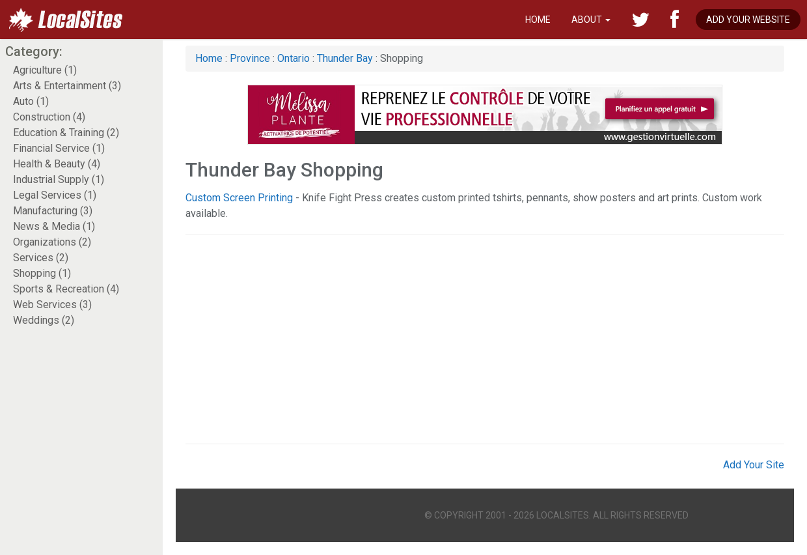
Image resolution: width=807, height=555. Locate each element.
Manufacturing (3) (52, 211)
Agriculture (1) (45, 70)
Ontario (293, 58)
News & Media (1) (54, 226)
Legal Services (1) (54, 195)
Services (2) (40, 257)
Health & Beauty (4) (56, 164)
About (590, 19)
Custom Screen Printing (239, 198)
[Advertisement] (448, 339)
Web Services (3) (52, 304)
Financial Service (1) (59, 148)
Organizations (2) (52, 242)
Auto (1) (31, 101)
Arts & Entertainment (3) (67, 85)
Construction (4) (49, 117)
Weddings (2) (43, 320)
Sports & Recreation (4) (66, 289)
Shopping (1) (42, 273)
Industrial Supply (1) (58, 179)
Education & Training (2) (66, 132)
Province (250, 58)
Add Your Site (753, 465)
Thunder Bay (345, 58)
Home (538, 19)
